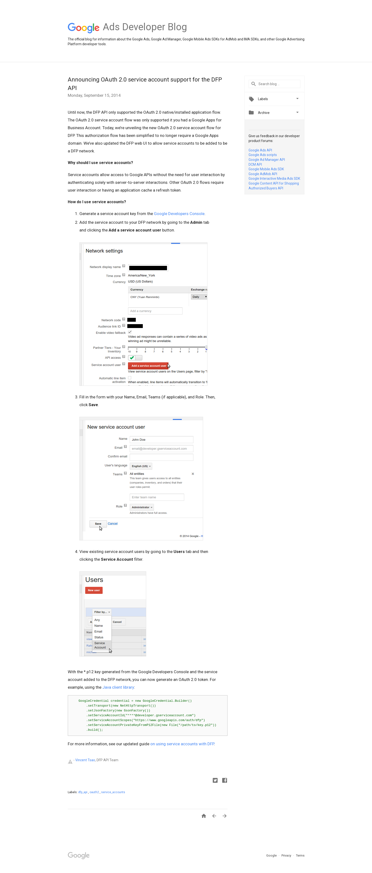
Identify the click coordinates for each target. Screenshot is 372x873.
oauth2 (95, 792)
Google (271, 855)
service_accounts (113, 792)
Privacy (286, 855)
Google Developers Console (179, 213)
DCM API (255, 164)
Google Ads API (260, 150)
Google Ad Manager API (267, 160)
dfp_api (83, 792)
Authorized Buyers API (266, 188)
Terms (300, 855)
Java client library (118, 687)
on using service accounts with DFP (182, 743)
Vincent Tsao (85, 760)
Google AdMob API (263, 174)
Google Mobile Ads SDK (266, 169)
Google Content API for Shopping (274, 183)
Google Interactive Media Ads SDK (274, 178)
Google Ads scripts (263, 155)
